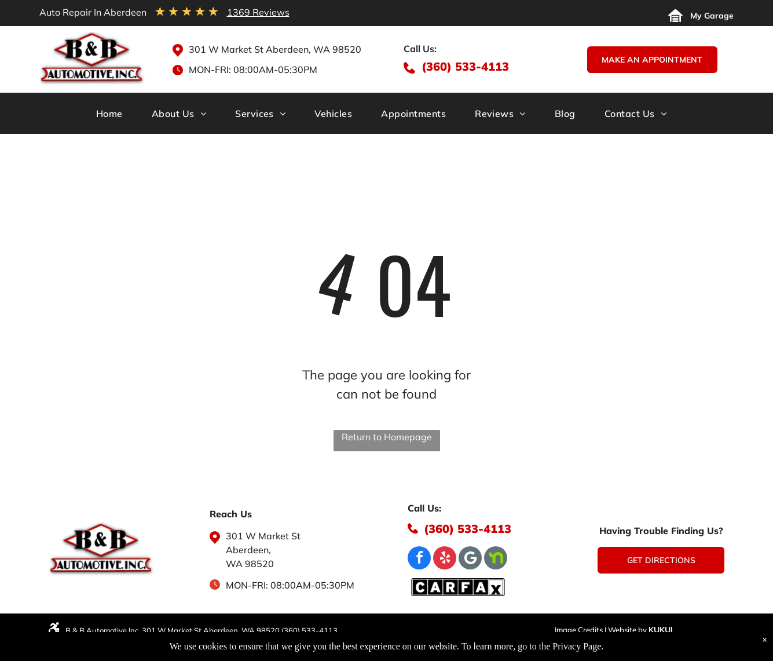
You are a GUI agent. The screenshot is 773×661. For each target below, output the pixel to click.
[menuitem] (114, 117)
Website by (627, 629)
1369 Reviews (258, 12)
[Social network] (495, 559)
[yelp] (444, 559)
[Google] (470, 559)
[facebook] (419, 559)
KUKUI (661, 630)
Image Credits (579, 629)
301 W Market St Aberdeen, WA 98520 (275, 49)
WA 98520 (250, 563)
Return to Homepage (387, 437)
